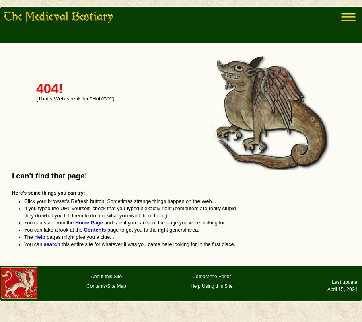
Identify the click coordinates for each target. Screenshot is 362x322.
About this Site (106, 276)
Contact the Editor (211, 276)
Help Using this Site (212, 286)
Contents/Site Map (106, 286)
